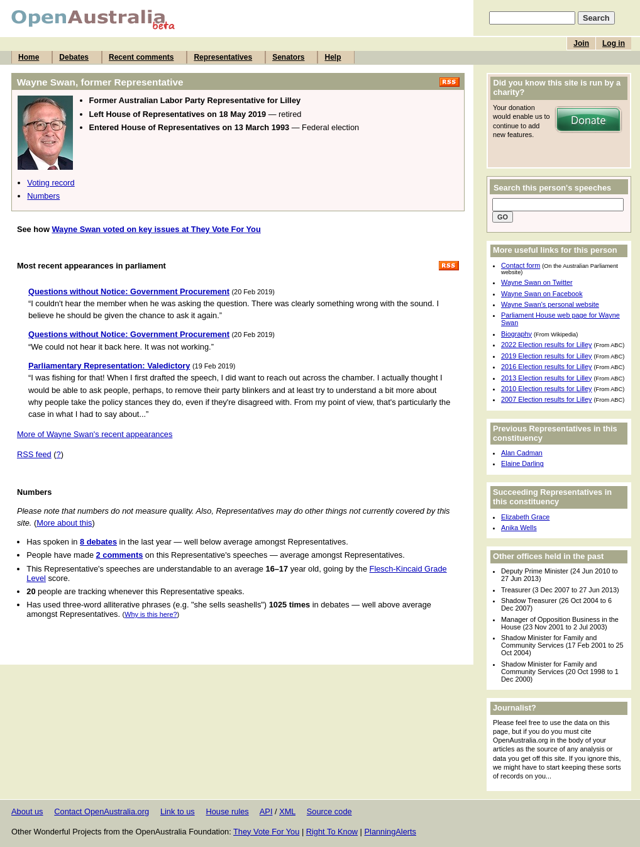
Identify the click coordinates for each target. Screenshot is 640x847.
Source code (329, 811)
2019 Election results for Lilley (546, 356)
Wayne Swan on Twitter (537, 282)
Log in (613, 43)
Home (28, 57)
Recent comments (141, 57)
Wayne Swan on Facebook (542, 293)
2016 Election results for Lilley (546, 366)
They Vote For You (266, 831)
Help (332, 57)
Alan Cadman (522, 453)
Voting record (50, 182)
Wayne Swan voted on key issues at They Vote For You (156, 229)
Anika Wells (519, 527)
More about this (64, 523)
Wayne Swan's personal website (550, 304)
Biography (516, 334)
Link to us (177, 811)
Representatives (223, 57)
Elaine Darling (522, 463)
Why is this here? (150, 614)
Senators (288, 57)
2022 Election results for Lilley (546, 344)
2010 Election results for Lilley (546, 388)
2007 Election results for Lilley (546, 399)
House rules (227, 811)
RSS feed (34, 454)
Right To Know (332, 831)
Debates (74, 57)
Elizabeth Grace (525, 517)
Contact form (520, 265)
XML (287, 811)
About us (27, 811)
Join (581, 43)
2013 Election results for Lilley (546, 378)
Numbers (43, 196)
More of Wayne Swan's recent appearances (94, 434)
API (266, 811)
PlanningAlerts (391, 831)
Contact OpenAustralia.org (101, 811)
